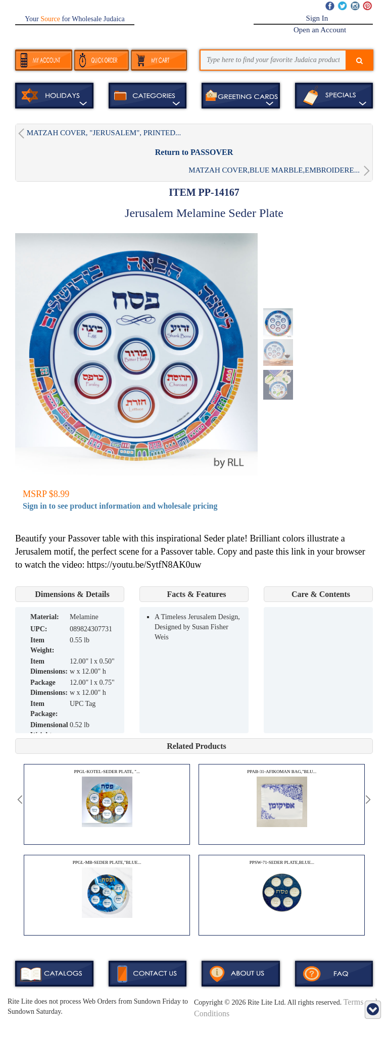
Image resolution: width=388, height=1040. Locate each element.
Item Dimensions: (49, 666)
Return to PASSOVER (194, 152)
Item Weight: (42, 645)
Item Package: (44, 709)
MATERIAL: (44, 617)
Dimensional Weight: (49, 730)
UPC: (38, 629)
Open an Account (320, 30)
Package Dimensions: (49, 687)
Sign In (317, 18)
